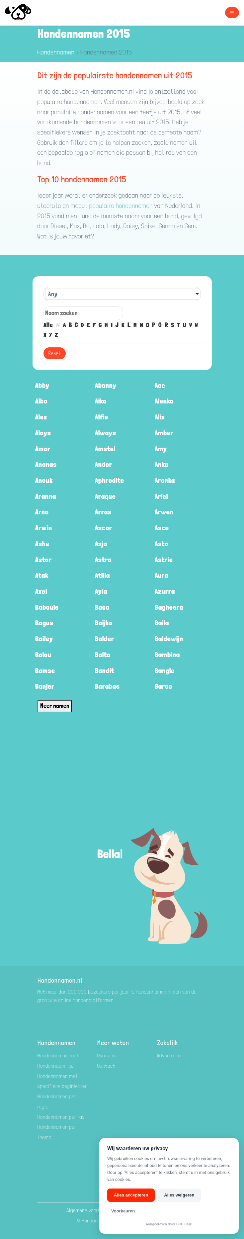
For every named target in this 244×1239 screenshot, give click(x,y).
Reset (54, 353)
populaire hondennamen (121, 206)
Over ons (106, 1055)
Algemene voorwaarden (91, 1210)
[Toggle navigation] (232, 12)
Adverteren (169, 1055)
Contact (106, 1066)
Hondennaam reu (56, 1066)
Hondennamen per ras (61, 1117)
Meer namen (54, 706)
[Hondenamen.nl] (23, 13)
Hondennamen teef (58, 1055)
